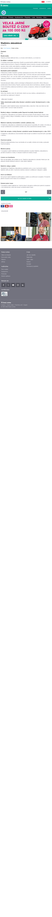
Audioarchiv (42, 8)
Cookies (3, 657)
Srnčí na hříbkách (6, 484)
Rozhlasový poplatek (32, 618)
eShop (3, 614)
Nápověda (29, 609)
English (25, 657)
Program (35, 8)
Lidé (33, 17)
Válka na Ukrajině (6, 607)
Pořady (10, 17)
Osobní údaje (10, 657)
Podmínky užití (18, 657)
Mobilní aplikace (5, 628)
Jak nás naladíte (31, 607)
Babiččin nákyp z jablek (8, 447)
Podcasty (4, 626)
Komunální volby (6, 609)
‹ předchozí (3, 530)
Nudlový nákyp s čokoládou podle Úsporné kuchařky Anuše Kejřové (22, 222)
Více (45, 17)
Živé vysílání (4, 621)
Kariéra (29, 614)
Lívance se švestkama (8, 409)
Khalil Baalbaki (7, 100)
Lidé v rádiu (30, 612)
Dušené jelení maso (7, 521)
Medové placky (5, 372)
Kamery (49, 8)
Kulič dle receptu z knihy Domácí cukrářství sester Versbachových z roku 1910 (25, 298)
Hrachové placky (6, 335)
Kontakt (29, 616)
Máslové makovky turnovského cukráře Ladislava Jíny (17, 260)
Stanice (3, 612)
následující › (49, 530)
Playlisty (27, 17)
